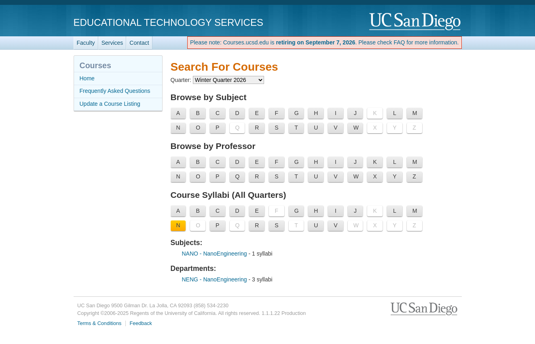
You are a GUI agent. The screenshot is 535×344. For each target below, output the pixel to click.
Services (112, 43)
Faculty (86, 43)
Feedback (141, 323)
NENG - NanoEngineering (215, 279)
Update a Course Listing (110, 104)
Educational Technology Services (168, 22)
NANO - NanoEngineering (215, 253)
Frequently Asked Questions (115, 91)
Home (87, 78)
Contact (139, 43)
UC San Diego (415, 22)
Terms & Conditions (99, 323)
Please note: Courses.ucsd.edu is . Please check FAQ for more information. (324, 42)
